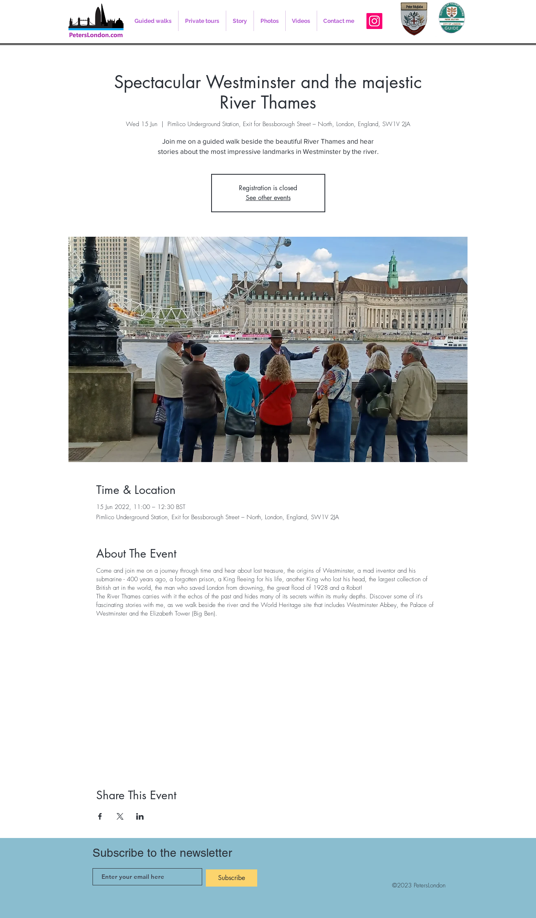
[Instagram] (374, 21)
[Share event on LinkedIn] (140, 816)
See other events (268, 197)
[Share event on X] (120, 816)
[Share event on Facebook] (100, 816)
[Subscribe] (231, 878)
